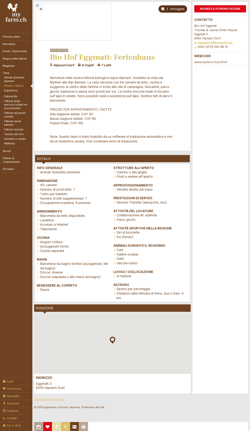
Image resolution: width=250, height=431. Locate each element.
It (16, 425)
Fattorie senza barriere (12, 123)
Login (8, 381)
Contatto (10, 418)
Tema (6, 72)
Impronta (75, 407)
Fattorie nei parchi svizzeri (15, 114)
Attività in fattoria (14, 85)
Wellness (9, 143)
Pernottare (9, 43)
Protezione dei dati (93, 407)
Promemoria (12, 388)
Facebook (11, 403)
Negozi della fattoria (15, 58)
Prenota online (11, 36)
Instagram (10, 410)
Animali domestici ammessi (14, 79)
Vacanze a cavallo (15, 138)
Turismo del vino (14, 134)
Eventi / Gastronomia (15, 51)
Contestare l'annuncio (49, 399)
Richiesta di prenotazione (220, 8)
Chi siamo (8, 168)
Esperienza (10, 90)
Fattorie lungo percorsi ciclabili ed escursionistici (15, 104)
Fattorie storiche (13, 129)
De (8, 425)
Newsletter (11, 396)
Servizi (7, 150)
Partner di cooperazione (11, 160)
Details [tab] (43, 159)
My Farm (16, 12)
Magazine (8, 65)
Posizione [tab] (44, 308)
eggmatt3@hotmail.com (213, 42)
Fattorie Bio (11, 96)
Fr (13, 425)
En (19, 425)
